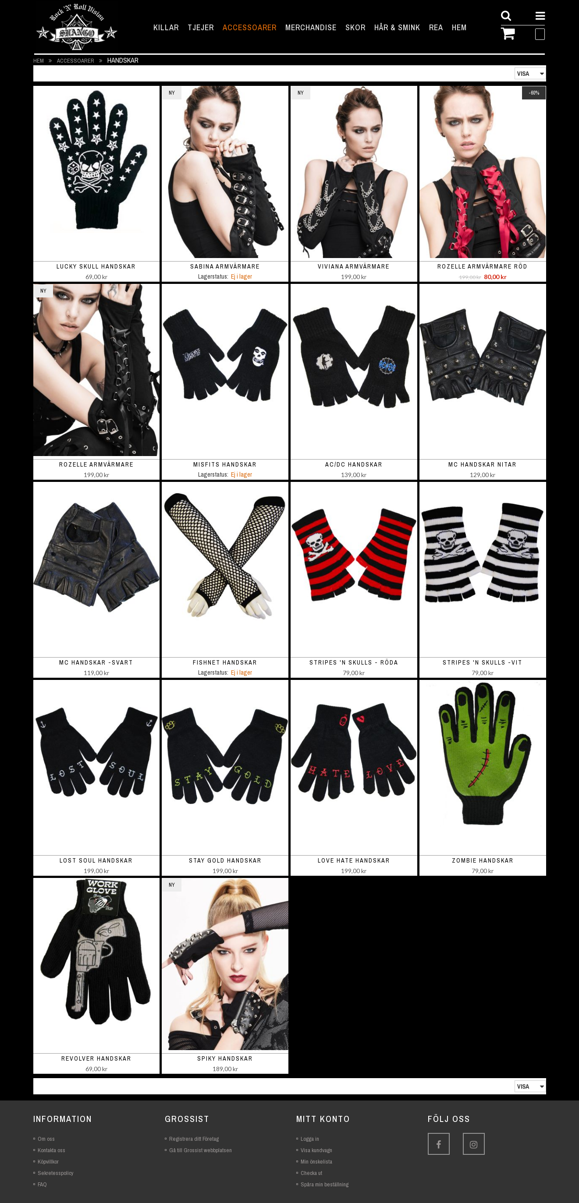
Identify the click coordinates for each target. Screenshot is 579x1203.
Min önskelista (316, 1161)
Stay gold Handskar (225, 860)
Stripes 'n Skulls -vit (482, 662)
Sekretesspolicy (55, 1173)
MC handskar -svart (96, 662)
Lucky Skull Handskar (96, 266)
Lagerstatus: (213, 276)
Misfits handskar (225, 464)
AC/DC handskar (354, 464)
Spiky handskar (225, 1058)
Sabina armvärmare (225, 266)
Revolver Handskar (96, 1058)
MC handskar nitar (482, 464)
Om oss (46, 1139)
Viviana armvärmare (354, 266)
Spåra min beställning (324, 1184)
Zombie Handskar (483, 860)
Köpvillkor (48, 1161)
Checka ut (311, 1173)
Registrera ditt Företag (194, 1139)
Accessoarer (76, 60)
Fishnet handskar (225, 662)
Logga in (310, 1139)
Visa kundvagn (316, 1150)
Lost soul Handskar (96, 860)
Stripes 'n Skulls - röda (353, 662)
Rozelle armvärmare (96, 464)
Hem (39, 60)
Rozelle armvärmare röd (482, 266)
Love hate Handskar (354, 860)
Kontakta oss (51, 1150)
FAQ (42, 1184)
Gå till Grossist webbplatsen (200, 1150)
